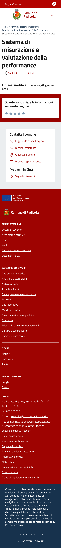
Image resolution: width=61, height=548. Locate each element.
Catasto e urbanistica (13, 273)
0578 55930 (13, 411)
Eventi (5, 387)
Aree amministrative (13, 235)
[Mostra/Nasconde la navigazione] (6, 14)
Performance (40, 30)
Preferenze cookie (15, 525)
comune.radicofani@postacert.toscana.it (29, 421)
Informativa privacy (12, 457)
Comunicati (8, 359)
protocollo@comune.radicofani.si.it (29, 416)
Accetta (30, 541)
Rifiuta (30, 534)
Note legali (8, 462)
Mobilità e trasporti (12, 310)
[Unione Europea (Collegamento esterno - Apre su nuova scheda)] (30, 198)
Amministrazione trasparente (18, 451)
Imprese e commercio (13, 336)
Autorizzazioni (10, 284)
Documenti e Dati (11, 255)
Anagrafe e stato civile (14, 279)
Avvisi (5, 364)
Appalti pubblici (10, 289)
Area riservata (10, 472)
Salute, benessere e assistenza (19, 294)
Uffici (5, 240)
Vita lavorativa (10, 305)
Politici (5, 245)
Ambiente (7, 320)
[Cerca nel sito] (52, 15)
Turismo (6, 299)
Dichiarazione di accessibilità (18, 467)
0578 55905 (13, 406)
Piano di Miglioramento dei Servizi (21, 477)
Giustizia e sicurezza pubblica (18, 315)
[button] (13, 4)
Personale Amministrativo (16, 250)
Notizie (6, 354)
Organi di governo (12, 229)
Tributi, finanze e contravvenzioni (20, 325)
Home (5, 26)
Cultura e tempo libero (14, 331)
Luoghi (5, 382)
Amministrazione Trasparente (25, 26)
